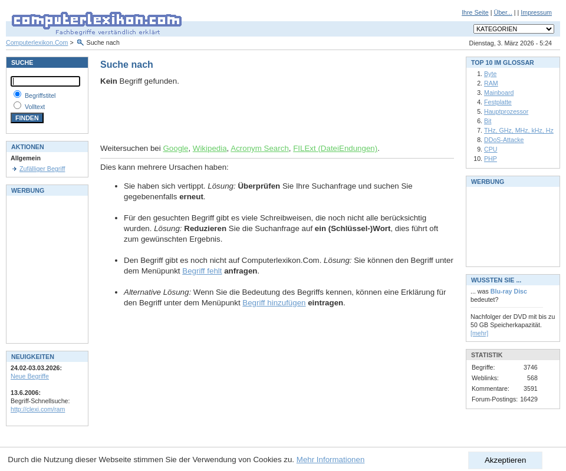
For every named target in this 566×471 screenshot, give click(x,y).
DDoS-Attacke (504, 139)
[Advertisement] (238, 115)
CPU (491, 149)
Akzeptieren (505, 460)
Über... (502, 12)
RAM (491, 83)
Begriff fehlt (202, 270)
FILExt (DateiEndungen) (335, 148)
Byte (490, 73)
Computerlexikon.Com (37, 42)
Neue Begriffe (30, 376)
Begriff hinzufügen (273, 302)
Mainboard (499, 92)
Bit (487, 120)
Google (175, 148)
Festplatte (498, 102)
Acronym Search (260, 148)
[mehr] (479, 333)
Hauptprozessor (506, 111)
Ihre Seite (475, 12)
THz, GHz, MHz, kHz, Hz (519, 130)
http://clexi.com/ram (38, 409)
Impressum (536, 12)
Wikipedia (210, 148)
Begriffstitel (40, 95)
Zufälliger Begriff (42, 168)
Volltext (35, 106)
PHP (490, 158)
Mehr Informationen (331, 459)
